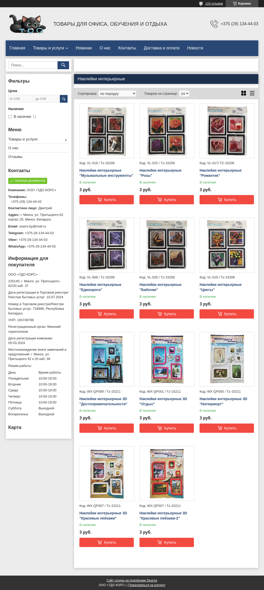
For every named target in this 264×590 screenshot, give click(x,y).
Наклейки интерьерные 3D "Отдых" (163, 401)
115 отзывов (214, 3)
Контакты (127, 48)
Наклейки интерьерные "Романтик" (221, 173)
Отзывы (15, 156)
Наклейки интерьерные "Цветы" (221, 287)
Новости (195, 48)
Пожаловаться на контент (146, 585)
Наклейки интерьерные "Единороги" (100, 287)
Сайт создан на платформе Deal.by (132, 580)
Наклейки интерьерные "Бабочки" (160, 287)
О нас (105, 48)
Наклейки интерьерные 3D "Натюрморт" (223, 401)
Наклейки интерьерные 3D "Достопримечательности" (103, 401)
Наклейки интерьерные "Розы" (160, 173)
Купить (110, 199)
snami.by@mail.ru (32, 226)
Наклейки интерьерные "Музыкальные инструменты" (106, 173)
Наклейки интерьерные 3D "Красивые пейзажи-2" (163, 515)
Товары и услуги (48, 48)
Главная (17, 48)
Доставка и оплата (161, 48)
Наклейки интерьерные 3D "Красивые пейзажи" (103, 515)
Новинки (84, 48)
